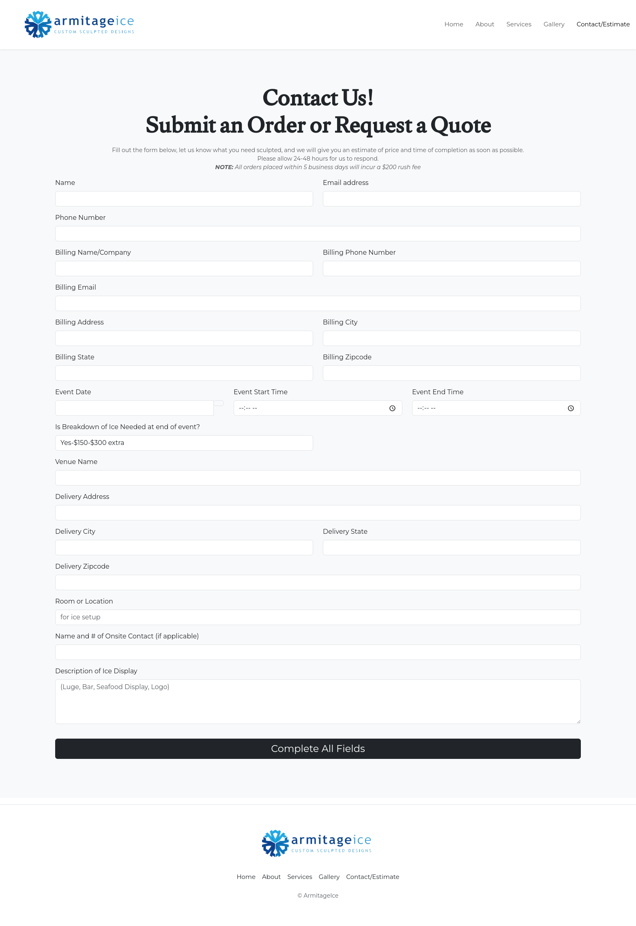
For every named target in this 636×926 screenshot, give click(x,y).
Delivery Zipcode (82, 566)
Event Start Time (261, 392)
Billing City (340, 322)
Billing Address (79, 322)
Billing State (75, 357)
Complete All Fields (318, 748)
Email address (346, 183)
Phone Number (80, 217)
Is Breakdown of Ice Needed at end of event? (127, 427)
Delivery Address (82, 497)
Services (519, 24)
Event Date (73, 392)
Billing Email (75, 287)
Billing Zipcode (347, 357)
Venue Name (76, 462)
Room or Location (84, 601)
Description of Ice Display (96, 671)
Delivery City (75, 531)
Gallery (554, 24)
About (484, 24)
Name (65, 183)
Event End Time (438, 392)
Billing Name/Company (93, 252)
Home (454, 24)
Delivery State (345, 531)
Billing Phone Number (359, 252)
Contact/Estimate (603, 24)
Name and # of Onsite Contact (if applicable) (127, 636)
